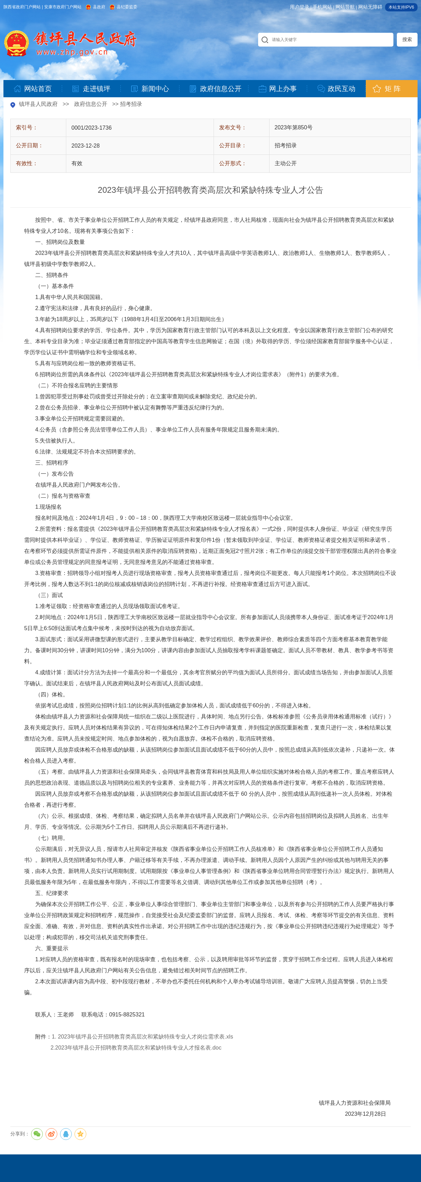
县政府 (99, 6)
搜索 (407, 39)
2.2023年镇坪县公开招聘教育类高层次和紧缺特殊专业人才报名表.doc (135, 1048)
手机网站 (322, 7)
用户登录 (299, 7)
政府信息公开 (90, 104)
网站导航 (345, 7)
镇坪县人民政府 (38, 104)
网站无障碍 (370, 7)
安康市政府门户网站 (62, 6)
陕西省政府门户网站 (22, 6)
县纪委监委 (127, 6)
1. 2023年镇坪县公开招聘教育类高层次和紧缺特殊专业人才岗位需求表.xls (142, 1037)
